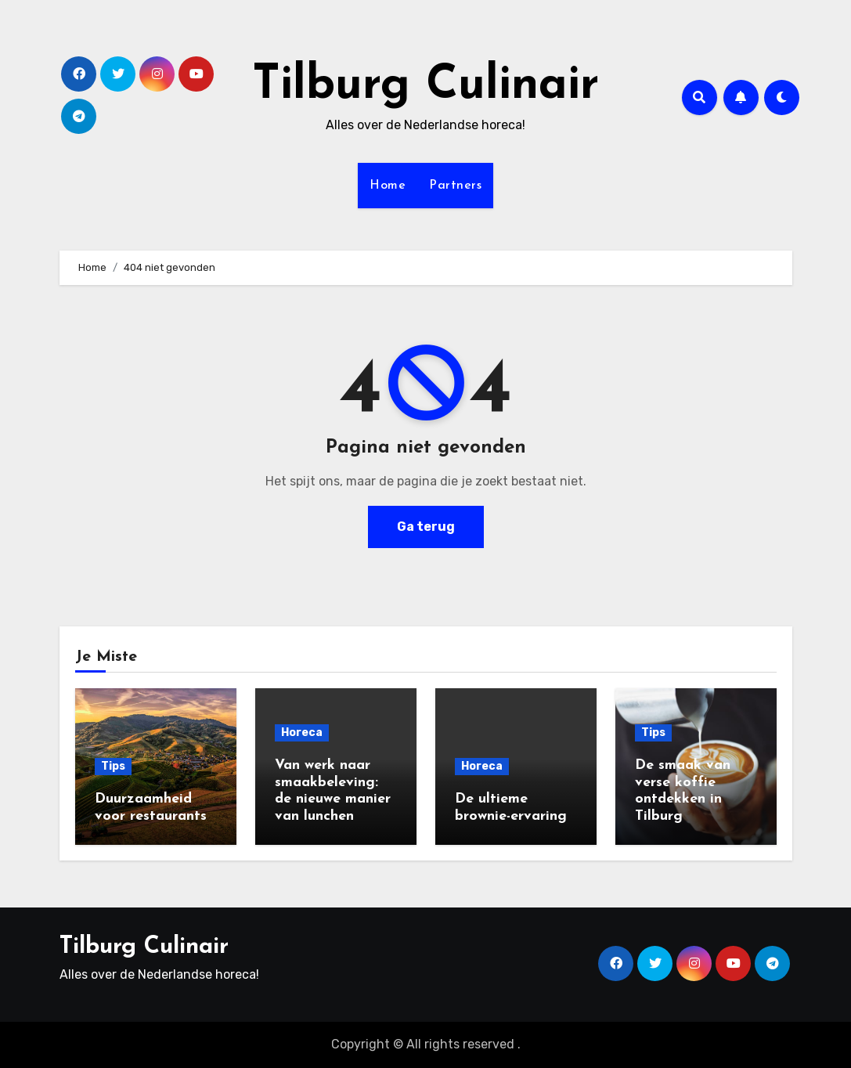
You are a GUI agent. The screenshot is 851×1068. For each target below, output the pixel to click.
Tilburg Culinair (425, 86)
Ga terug (426, 526)
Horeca (302, 732)
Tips (113, 766)
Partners (455, 185)
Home (388, 185)
